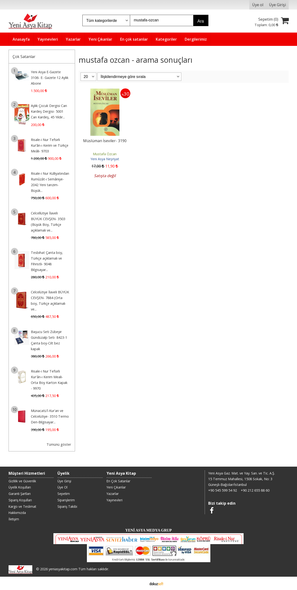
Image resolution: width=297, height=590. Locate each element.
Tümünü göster (59, 444)
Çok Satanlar (24, 56)
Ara (201, 21)
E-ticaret (140, 583)
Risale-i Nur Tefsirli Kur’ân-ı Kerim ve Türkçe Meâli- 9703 (49, 145)
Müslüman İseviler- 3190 (105, 140)
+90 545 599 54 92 (222, 490)
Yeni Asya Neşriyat (104, 159)
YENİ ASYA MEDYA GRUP (148, 530)
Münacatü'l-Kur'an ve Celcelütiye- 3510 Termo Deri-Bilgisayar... (50, 416)
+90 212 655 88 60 (255, 490)
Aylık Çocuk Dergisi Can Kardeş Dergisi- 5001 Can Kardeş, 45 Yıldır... (49, 111)
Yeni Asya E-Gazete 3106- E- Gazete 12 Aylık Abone (49, 78)
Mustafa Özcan (105, 154)
